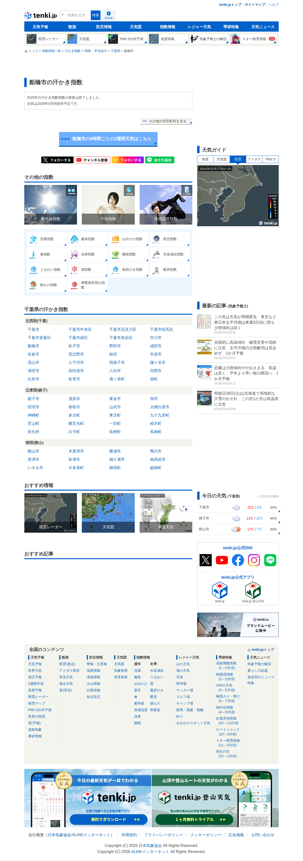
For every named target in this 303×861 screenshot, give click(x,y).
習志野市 (76, 354)
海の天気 (183, 670)
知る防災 (93, 697)
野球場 (181, 684)
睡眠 (137, 723)
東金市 (115, 399)
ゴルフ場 (183, 697)
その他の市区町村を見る (167, 121)
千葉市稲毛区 (161, 329)
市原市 (156, 354)
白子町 (74, 432)
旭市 (154, 399)
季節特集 (231, 27)
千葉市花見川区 (122, 329)
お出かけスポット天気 (193, 723)
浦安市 (33, 371)
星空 (137, 690)
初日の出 (230, 753)
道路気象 (35, 729)
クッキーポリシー (205, 835)
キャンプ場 (184, 703)
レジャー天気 (199, 27)
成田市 (156, 346)
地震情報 (93, 670)
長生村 (33, 432)
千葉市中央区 (80, 329)
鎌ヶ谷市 (158, 362)
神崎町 (33, 415)
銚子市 (33, 399)
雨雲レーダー (38, 697)
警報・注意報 (97, 664)
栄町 (154, 379)
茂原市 (74, 399)
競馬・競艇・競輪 (189, 710)
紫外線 (139, 703)
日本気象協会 (59, 835)
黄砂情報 (35, 736)
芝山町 (33, 423)
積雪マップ (36, 703)
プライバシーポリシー (163, 835)
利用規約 (129, 835)
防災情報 (104, 27)
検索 (95, 15)
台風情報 (93, 690)
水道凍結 (157, 670)
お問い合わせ (263, 835)
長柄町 (115, 432)
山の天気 (183, 664)
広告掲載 (236, 835)
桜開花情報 (230, 676)
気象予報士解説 (259, 664)
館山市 (33, 451)
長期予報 (35, 690)
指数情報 (167, 27)
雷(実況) (65, 690)
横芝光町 (76, 423)
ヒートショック (230, 731)
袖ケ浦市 (117, 459)
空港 (179, 677)
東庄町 (115, 415)
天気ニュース (263, 27)
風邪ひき (157, 690)
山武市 (115, 407)
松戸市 (74, 346)
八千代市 (76, 362)
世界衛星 (121, 677)
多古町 (74, 415)
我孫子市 (117, 362)
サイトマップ (255, 5)
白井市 (33, 379)
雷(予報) (34, 723)
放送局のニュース (261, 677)
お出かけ (141, 684)
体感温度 (141, 710)
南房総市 (158, 459)
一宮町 (115, 423)
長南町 (156, 432)
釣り (179, 716)
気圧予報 (35, 677)
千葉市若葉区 (39, 338)
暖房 (153, 697)
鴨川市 (156, 451)
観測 (72, 27)
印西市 (156, 371)
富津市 (74, 459)
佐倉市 (33, 354)
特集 (250, 683)
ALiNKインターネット (91, 835)
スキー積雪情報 (230, 743)
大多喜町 (76, 468)
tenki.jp (41, 16)
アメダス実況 (69, 670)
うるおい (157, 677)
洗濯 (137, 670)
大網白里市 (159, 407)
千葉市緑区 (78, 338)
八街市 (115, 371)
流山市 (33, 362)
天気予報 (40, 27)
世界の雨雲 (36, 716)
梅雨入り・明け (230, 698)
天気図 (136, 27)
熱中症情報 (230, 709)
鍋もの (155, 703)
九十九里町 (159, 415)
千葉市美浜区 (121, 338)
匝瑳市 (33, 407)
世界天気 (35, 670)
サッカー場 (184, 690)
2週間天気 (36, 684)
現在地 (109, 18)
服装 (137, 677)
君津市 (33, 459)
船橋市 (33, 346)
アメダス (254, 159)
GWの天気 (230, 687)
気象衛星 (121, 670)
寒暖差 (155, 710)
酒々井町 (117, 379)
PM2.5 (270, 159)
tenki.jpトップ (230, 5)
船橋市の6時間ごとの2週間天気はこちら (112, 138)
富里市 (74, 379)
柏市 (113, 354)
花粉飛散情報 (230, 665)
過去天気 (66, 684)
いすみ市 (35, 468)
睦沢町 (156, 423)
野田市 (115, 346)
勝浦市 (115, 451)
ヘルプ (274, 5)
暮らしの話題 (257, 670)
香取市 (74, 407)
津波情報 (93, 677)
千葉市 (33, 329)
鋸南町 (156, 468)
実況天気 (66, 677)
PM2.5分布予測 (39, 710)
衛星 (205, 159)
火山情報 (93, 684)
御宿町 (115, 468)
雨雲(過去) (67, 664)
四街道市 (76, 371)
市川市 (156, 338)
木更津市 (76, 451)
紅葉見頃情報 (230, 720)
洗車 (137, 716)
